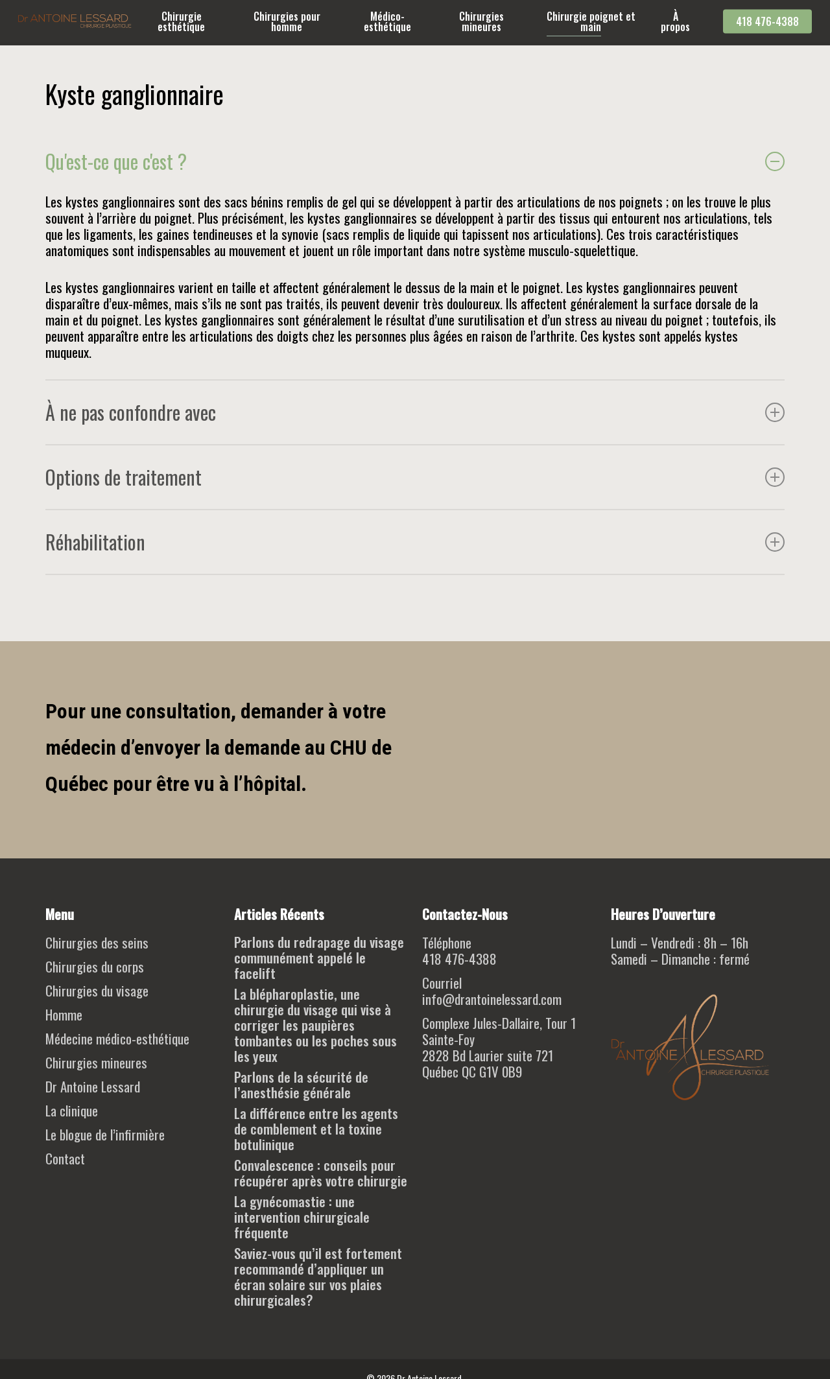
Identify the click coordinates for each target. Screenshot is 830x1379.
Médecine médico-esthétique (117, 1038)
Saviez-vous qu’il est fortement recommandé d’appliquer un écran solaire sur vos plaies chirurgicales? (318, 1276)
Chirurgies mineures (96, 1062)
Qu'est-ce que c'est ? (415, 161)
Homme (63, 1014)
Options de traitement (415, 476)
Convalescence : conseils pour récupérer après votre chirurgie (320, 1172)
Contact (65, 1158)
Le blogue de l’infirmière (105, 1134)
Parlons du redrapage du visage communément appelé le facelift (319, 957)
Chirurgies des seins (96, 942)
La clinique (71, 1110)
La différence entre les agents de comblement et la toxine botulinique (316, 1128)
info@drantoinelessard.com (492, 999)
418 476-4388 (459, 959)
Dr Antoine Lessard (92, 1086)
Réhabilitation (415, 541)
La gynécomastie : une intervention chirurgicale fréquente (302, 1217)
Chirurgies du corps (94, 966)
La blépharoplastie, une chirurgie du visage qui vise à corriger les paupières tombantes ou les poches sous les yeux (315, 1025)
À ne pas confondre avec (415, 412)
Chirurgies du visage (96, 990)
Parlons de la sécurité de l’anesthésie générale (301, 1084)
